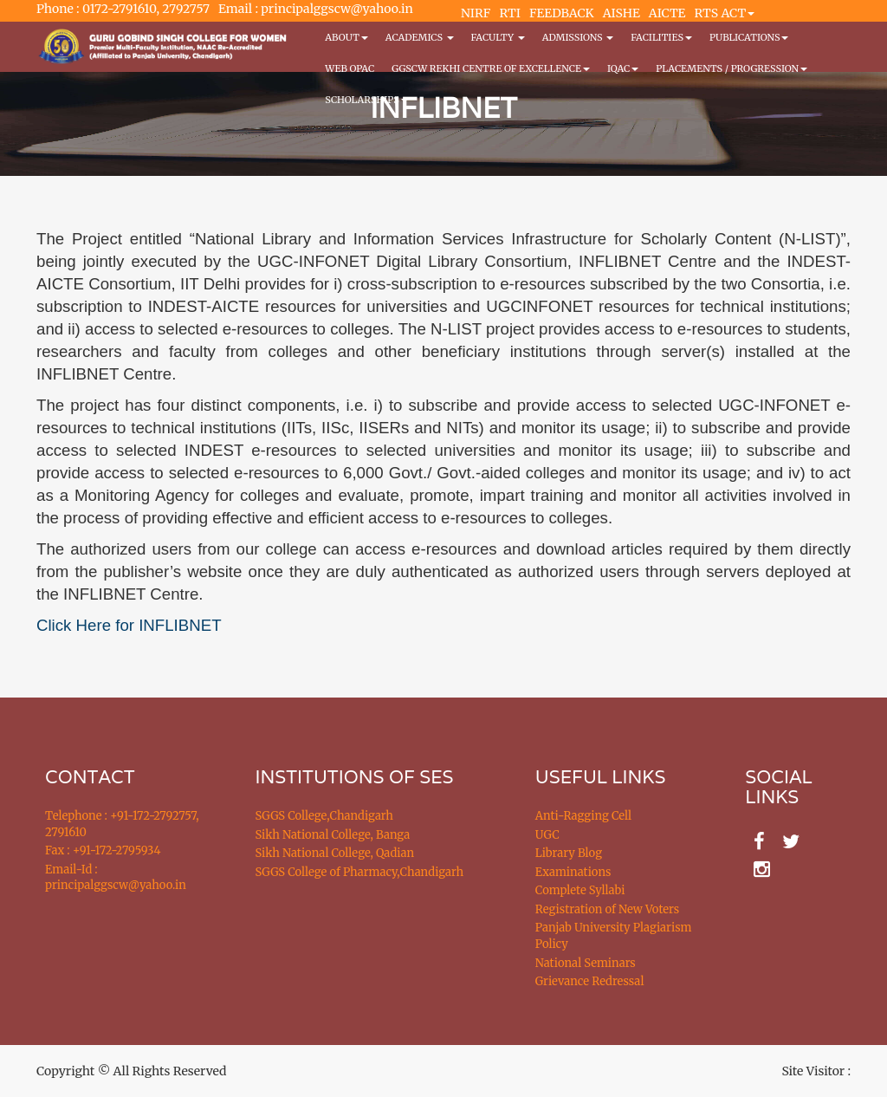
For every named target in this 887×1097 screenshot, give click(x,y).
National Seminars (585, 963)
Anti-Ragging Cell (583, 815)
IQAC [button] (622, 68)
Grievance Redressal (589, 981)
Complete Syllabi (580, 890)
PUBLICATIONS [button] (748, 37)
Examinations (573, 872)
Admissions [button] (577, 37)
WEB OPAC (349, 68)
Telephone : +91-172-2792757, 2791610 (121, 824)
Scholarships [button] (366, 100)
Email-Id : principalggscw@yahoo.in (115, 877)
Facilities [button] (661, 37)
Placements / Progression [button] (731, 68)
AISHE (621, 13)
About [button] (346, 37)
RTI (509, 13)
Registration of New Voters (607, 909)
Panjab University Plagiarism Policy (613, 935)
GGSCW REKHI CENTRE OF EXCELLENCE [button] (491, 68)
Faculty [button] (498, 37)
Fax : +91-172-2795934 (102, 850)
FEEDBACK (561, 13)
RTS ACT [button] (725, 13)
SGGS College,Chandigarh (324, 815)
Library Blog (568, 853)
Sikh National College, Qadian (335, 853)
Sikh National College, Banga (333, 835)
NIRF (475, 13)
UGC (547, 835)
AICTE (667, 13)
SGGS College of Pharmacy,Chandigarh (360, 872)
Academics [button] (419, 37)
